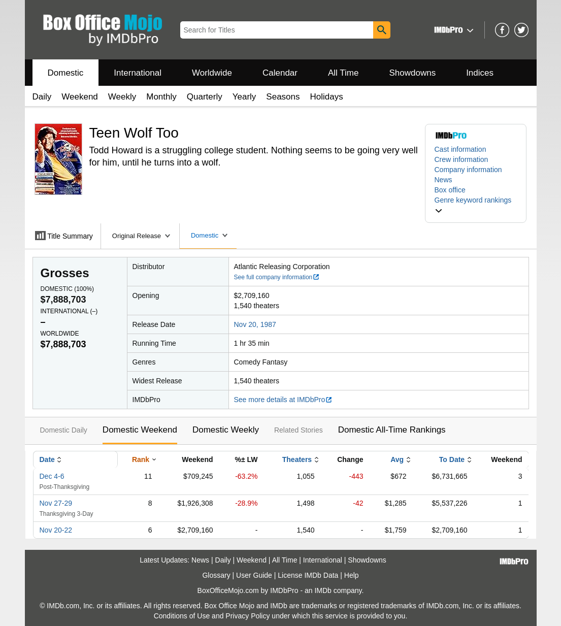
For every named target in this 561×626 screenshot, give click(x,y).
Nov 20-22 (56, 530)
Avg (397, 459)
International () (69, 311)
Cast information (460, 149)
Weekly (122, 97)
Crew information (461, 159)
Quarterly (204, 97)
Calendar (280, 73)
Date (47, 459)
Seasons (283, 97)
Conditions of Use (182, 616)
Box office (450, 190)
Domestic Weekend (140, 430)
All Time (343, 73)
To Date (452, 459)
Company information (468, 170)
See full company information (277, 277)
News (443, 180)
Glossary (216, 575)
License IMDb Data (308, 575)
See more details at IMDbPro (283, 400)
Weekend (79, 97)
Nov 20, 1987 (255, 324)
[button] (452, 29)
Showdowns (412, 73)
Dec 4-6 (52, 476)
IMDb (322, 590)
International (137, 73)
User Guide (254, 575)
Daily (42, 97)
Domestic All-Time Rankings (392, 430)
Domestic (66, 73)
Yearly (244, 97)
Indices (479, 73)
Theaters (297, 459)
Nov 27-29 (56, 503)
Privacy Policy (247, 616)
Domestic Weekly (225, 430)
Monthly (161, 97)
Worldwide (212, 73)
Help (351, 575)
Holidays (326, 97)
